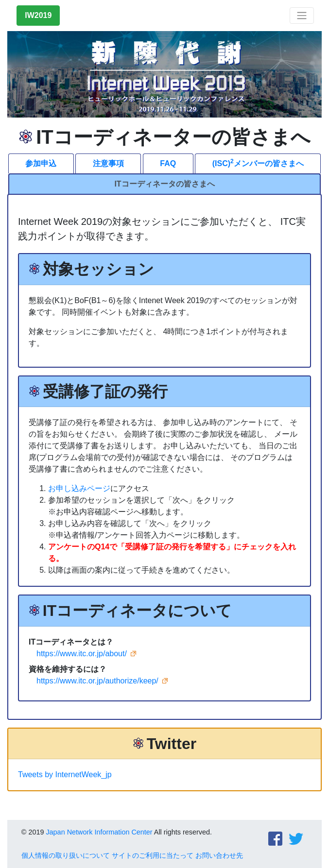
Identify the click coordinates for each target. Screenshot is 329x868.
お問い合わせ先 (219, 855)
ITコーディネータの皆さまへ (164, 184)
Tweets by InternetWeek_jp (65, 774)
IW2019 (38, 15)
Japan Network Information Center (99, 832)
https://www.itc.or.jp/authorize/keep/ (97, 681)
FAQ (168, 163)
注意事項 (108, 163)
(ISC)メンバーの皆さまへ (258, 163)
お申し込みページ (79, 488)
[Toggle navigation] (302, 15)
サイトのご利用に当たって (152, 855)
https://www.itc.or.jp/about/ (81, 653)
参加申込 (40, 163)
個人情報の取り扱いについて (65, 855)
